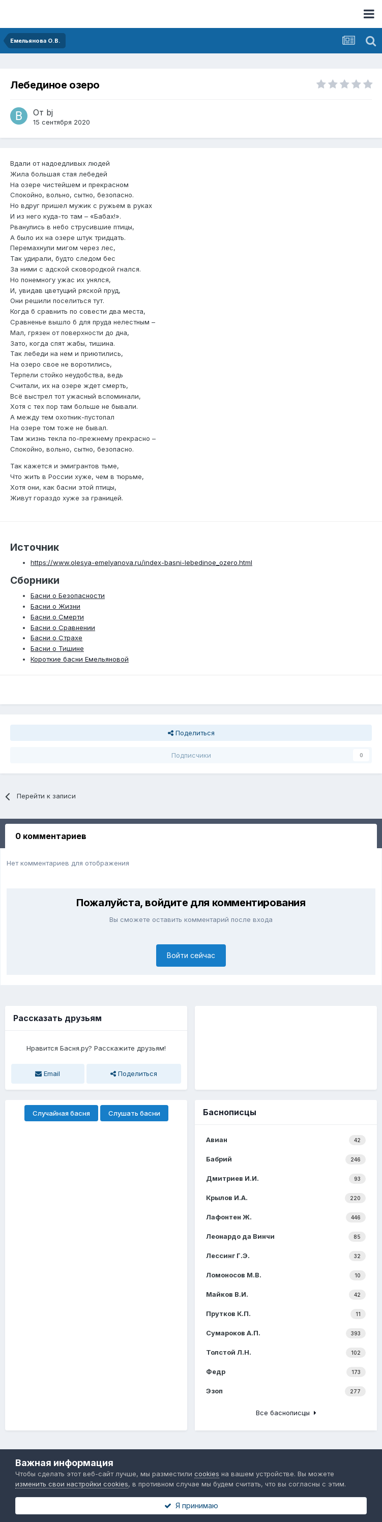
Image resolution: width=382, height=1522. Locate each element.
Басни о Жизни (55, 606)
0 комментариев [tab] (50, 836)
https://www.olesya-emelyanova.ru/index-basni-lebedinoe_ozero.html (141, 562)
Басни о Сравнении (63, 627)
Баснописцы (229, 1112)
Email (47, 1073)
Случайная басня (61, 1113)
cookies (206, 1474)
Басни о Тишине (57, 648)
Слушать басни (134, 1113)
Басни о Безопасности (68, 595)
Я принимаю (191, 1505)
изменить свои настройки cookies (71, 1484)
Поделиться (191, 732)
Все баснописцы (286, 1413)
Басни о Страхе (56, 638)
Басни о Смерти (57, 617)
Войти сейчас (191, 955)
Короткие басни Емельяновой (80, 659)
